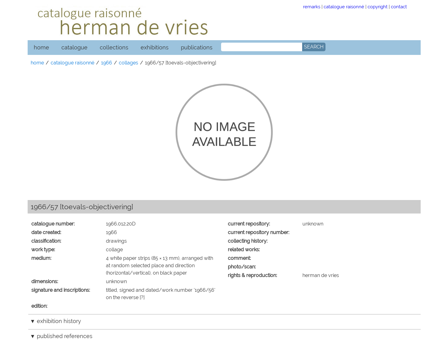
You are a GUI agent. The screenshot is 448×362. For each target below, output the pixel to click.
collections (114, 47)
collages (128, 63)
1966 (106, 63)
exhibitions (155, 47)
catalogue (74, 47)
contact (399, 6)
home (41, 47)
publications (196, 47)
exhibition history (59, 321)
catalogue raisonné (344, 6)
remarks (311, 6)
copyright (378, 6)
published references (64, 336)
